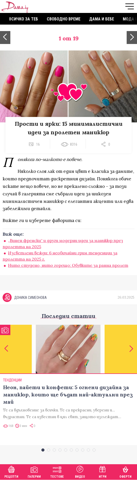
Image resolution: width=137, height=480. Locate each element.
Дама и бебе (101, 19)
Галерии (34, 471)
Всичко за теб (23, 19)
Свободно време (63, 19)
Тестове (57, 471)
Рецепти (11, 471)
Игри (103, 471)
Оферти (125, 471)
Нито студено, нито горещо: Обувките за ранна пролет (68, 265)
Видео (80, 471)
